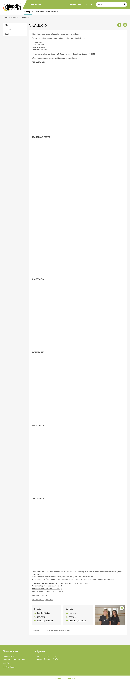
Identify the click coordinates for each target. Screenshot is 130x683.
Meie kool (40, 12)
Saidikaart (71, 678)
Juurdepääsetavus (76, 4)
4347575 (6, 663)
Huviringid (28, 12)
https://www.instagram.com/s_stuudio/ (48, 591)
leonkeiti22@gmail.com (77, 621)
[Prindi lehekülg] (125, 25)
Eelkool (7, 25)
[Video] (78, 102)
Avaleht (5, 17)
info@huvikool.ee (9, 667)
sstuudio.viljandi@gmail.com (42, 600)
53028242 (73, 617)
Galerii (7, 34)
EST (89, 4)
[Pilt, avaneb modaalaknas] (110, 615)
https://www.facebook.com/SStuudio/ (47, 589)
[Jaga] (119, 25)
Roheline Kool (52, 12)
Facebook (47, 657)
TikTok (55, 657)
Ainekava (8, 30)
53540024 (41, 617)
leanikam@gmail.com (45, 621)
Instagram (38, 657)
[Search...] (125, 4)
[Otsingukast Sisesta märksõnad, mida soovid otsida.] (111, 4)
